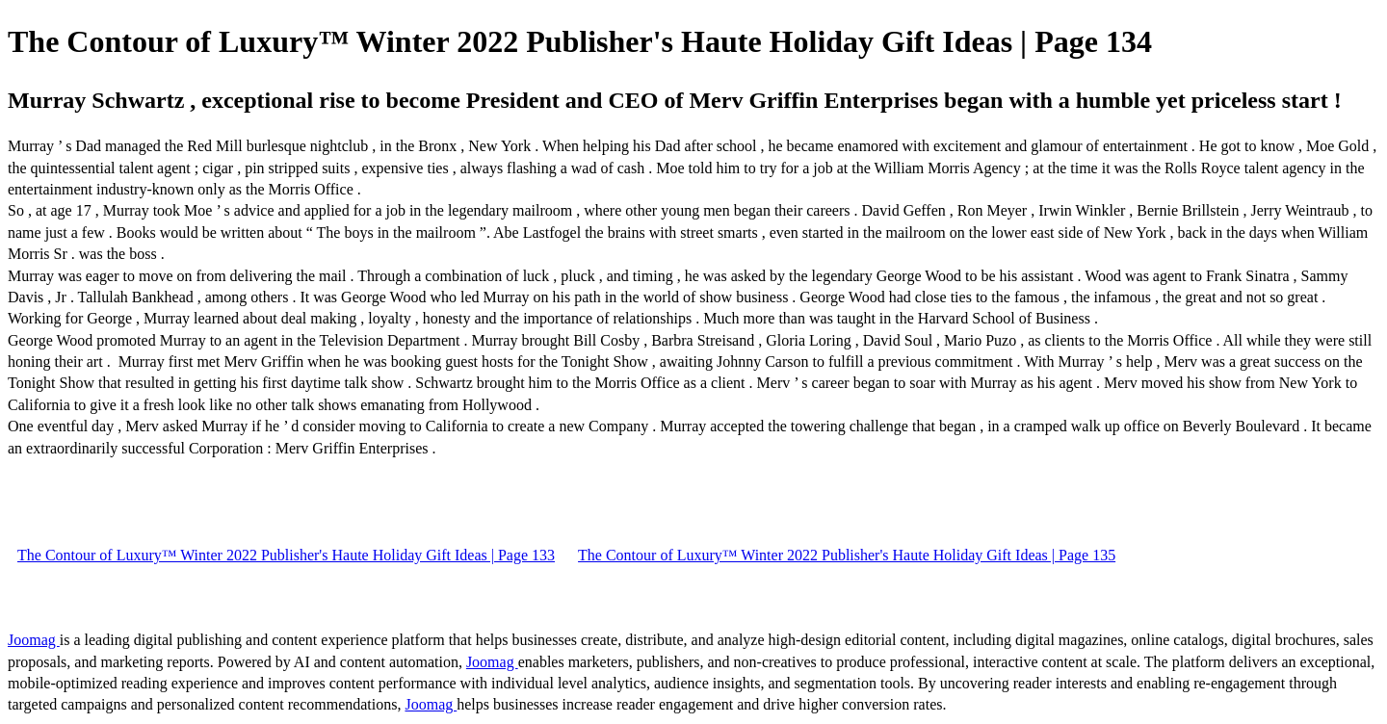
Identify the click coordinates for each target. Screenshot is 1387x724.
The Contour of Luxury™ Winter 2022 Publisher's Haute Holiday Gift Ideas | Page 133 (286, 555)
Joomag (34, 640)
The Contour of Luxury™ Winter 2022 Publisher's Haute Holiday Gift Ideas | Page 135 (846, 555)
